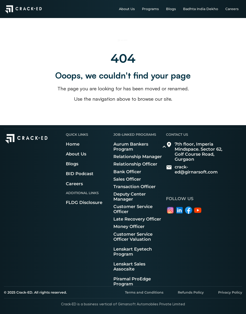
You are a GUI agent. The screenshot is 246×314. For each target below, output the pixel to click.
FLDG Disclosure (84, 202)
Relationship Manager (137, 156)
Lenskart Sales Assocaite (129, 266)
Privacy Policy (230, 292)
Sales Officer (127, 179)
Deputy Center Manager (129, 196)
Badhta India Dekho (200, 9)
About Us (127, 9)
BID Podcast (79, 173)
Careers (232, 9)
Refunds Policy (191, 292)
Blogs (171, 9)
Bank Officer (127, 171)
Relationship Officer (135, 163)
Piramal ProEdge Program (132, 281)
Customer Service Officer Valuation (133, 237)
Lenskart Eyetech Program (132, 251)
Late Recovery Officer (137, 219)
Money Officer (129, 226)
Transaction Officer (134, 186)
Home (73, 144)
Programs (150, 9)
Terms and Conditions (144, 292)
